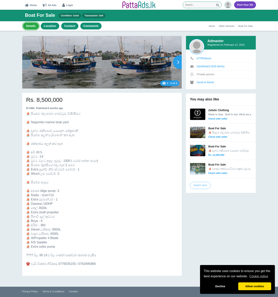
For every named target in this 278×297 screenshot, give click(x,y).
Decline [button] (220, 286)
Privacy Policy (30, 291)
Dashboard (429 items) (210, 66)
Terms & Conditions (53, 291)
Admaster (215, 41)
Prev (26, 62)
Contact (73, 291)
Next (177, 62)
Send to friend (205, 82)
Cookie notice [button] (258, 276)
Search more (200, 185)
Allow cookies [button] (254, 286)
